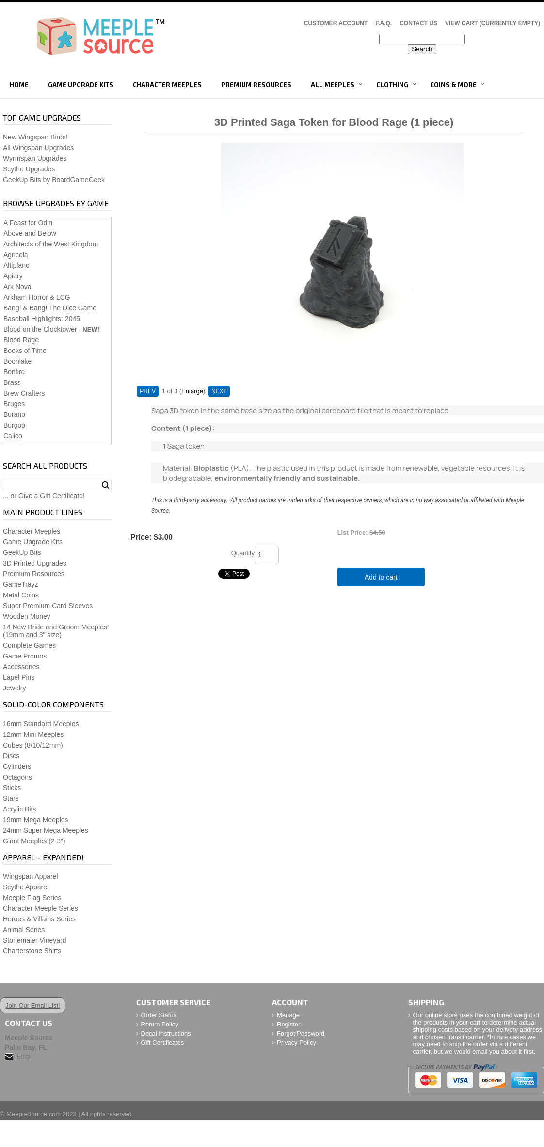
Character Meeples (167, 85)
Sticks (12, 788)
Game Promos (25, 656)
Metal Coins (21, 595)
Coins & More (453, 85)
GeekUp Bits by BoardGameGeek (54, 180)
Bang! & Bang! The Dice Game (49, 308)
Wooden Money (26, 616)
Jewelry (14, 688)
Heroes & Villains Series (39, 919)
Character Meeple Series (40, 908)
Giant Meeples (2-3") (34, 841)
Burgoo (14, 425)
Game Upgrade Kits (80, 85)
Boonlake (17, 361)
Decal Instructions (166, 1033)
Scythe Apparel (25, 887)
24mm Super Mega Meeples (45, 830)
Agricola (15, 255)
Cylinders (17, 766)
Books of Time (25, 350)
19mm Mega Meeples (35, 820)
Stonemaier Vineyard (34, 940)
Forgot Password (300, 1033)
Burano (14, 414)
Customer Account (336, 23)
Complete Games (29, 645)
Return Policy (159, 1024)
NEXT (219, 391)
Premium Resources (256, 85)
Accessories (21, 667)
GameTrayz (20, 584)
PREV (148, 391)
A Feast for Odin (27, 223)
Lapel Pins (18, 677)
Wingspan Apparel (30, 876)
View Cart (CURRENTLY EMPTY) (492, 23)
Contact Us (418, 23)
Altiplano (16, 265)
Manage (288, 1015)
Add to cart (381, 577)
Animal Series (24, 929)
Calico (12, 436)
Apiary (13, 276)
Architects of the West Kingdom (50, 244)
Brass (12, 382)
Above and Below (29, 233)
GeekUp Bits (22, 552)
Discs (11, 756)
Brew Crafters (24, 393)
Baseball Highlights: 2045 (41, 318)
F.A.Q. (383, 23)
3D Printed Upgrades (34, 563)
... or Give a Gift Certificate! (44, 496)
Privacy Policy (296, 1042)
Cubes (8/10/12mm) (33, 745)
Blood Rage (21, 340)
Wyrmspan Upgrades (34, 158)
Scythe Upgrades (29, 169)
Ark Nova (17, 287)
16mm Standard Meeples (41, 724)
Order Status (159, 1015)
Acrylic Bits (19, 809)
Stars (11, 798)
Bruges (14, 404)
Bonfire (14, 372)
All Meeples (332, 85)
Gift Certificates (162, 1042)
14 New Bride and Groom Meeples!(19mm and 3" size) (56, 631)
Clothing (392, 85)
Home (19, 85)
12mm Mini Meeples (33, 734)
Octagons (17, 777)
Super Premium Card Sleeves (48, 606)
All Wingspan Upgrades (38, 148)
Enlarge (192, 391)
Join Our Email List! (32, 1005)
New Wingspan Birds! (35, 137)
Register (288, 1024)
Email (24, 1057)
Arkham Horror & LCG (36, 297)
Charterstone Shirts (32, 951)
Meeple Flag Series (32, 898)
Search (105, 485)
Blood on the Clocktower (40, 329)
